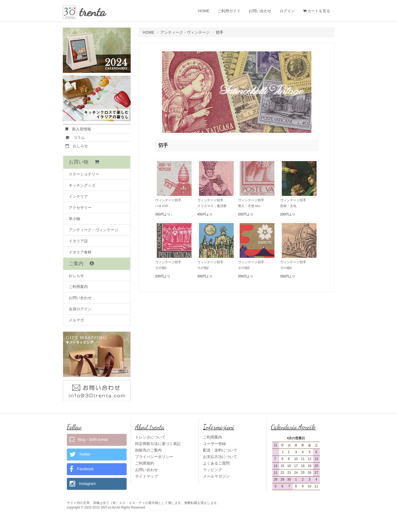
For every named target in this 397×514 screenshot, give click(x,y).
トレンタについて (150, 437)
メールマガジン (216, 476)
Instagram (83, 484)
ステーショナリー (84, 174)
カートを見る (316, 11)
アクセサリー (80, 207)
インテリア (78, 196)
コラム (75, 137)
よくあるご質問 (216, 463)
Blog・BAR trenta (89, 440)
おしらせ (76, 146)
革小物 (74, 219)
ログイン (287, 11)
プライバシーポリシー (154, 457)
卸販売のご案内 (148, 450)
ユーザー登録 (214, 443)
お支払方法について (220, 457)
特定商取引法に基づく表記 (158, 443)
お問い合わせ (260, 11)
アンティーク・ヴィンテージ (185, 32)
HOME (204, 11)
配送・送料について (220, 450)
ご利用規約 (144, 463)
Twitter (80, 454)
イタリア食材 (80, 252)
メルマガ (76, 320)
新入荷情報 (78, 129)
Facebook (82, 469)
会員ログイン (80, 309)
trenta (92, 12)
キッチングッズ (82, 185)
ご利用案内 (78, 286)
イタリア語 (78, 241)
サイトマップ (146, 476)
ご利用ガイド (229, 11)
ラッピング (212, 470)
